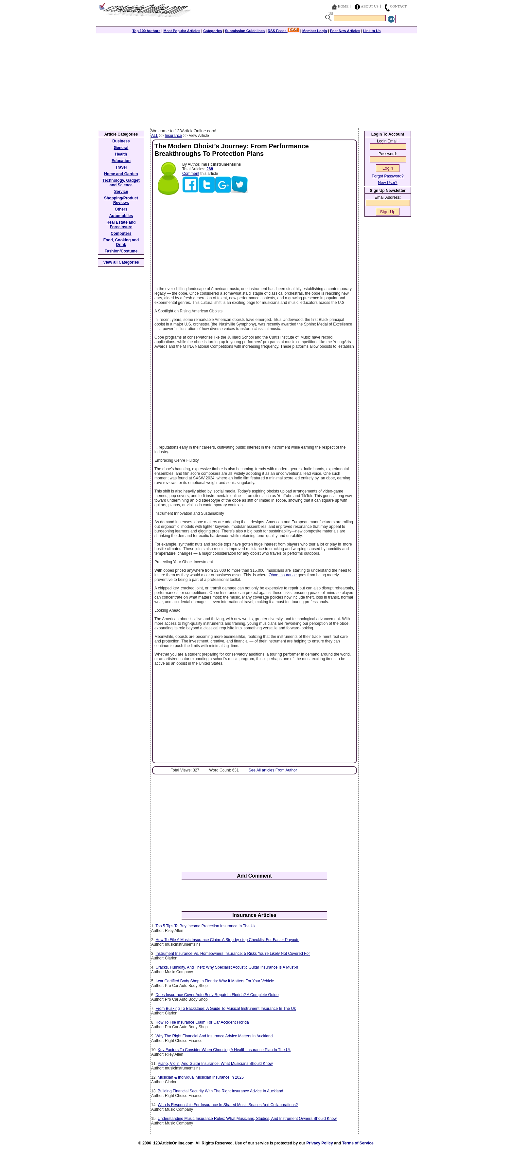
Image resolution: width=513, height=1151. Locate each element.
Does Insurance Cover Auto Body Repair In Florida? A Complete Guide (216, 995)
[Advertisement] (256, 79)
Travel (121, 167)
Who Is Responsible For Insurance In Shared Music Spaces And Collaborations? (228, 1105)
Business (121, 141)
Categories (212, 31)
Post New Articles (345, 31)
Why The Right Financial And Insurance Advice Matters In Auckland (214, 1036)
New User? (387, 182)
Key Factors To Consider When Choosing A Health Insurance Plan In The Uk (224, 1050)
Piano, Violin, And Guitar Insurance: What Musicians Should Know (215, 1063)
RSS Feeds (283, 31)
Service (121, 191)
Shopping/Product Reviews (121, 200)
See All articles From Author (273, 770)
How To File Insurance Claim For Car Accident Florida (202, 1022)
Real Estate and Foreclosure (120, 224)
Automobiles (121, 215)
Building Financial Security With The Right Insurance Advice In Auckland (220, 1091)
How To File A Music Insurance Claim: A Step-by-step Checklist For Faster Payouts (227, 940)
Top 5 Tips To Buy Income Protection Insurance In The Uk (205, 926)
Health (121, 154)
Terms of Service (358, 1143)
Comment (190, 173)
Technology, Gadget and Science (121, 182)
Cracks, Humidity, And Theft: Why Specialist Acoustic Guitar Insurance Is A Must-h (226, 967)
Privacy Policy (319, 1143)
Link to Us (371, 31)
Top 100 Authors (147, 31)
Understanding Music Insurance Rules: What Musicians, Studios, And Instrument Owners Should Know (247, 1118)
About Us (370, 6)
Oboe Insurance (282, 575)
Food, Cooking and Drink (121, 242)
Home (343, 6)
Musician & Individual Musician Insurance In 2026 (201, 1077)
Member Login (314, 31)
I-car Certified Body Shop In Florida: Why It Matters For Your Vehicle (214, 981)
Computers (121, 233)
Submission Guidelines (245, 31)
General (121, 147)
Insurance (173, 135)
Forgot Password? (387, 176)
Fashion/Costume (121, 251)
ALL (154, 135)
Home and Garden (121, 174)
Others (121, 209)
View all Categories (121, 262)
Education (121, 160)
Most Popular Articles (181, 31)
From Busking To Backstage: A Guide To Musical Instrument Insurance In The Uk (225, 1008)
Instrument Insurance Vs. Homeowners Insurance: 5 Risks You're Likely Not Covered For (232, 953)
